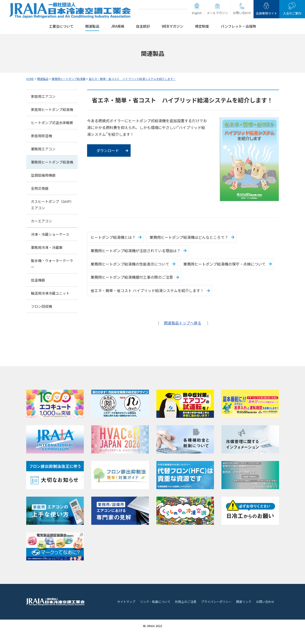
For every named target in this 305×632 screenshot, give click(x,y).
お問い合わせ (242, 13)
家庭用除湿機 (41, 135)
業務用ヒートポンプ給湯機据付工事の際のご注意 (132, 277)
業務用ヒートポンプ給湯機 (68, 79)
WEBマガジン (172, 26)
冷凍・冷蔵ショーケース (50, 234)
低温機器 (38, 280)
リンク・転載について (155, 601)
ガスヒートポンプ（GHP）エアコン (51, 204)
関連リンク (243, 601)
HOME (30, 79)
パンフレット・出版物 (238, 26)
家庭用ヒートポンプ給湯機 (52, 109)
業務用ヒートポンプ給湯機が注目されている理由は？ (135, 250)
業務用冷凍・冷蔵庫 (46, 247)
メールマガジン (217, 13)
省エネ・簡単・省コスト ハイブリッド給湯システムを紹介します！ (132, 79)
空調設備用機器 (43, 175)
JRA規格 (117, 26)
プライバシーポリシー (216, 601)
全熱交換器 (39, 188)
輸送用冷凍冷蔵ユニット (50, 293)
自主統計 (143, 26)
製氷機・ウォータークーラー (52, 263)
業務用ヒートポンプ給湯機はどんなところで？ (189, 237)
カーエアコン (41, 220)
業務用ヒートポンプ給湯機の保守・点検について (224, 264)
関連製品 (92, 26)
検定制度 (202, 26)
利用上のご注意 (185, 601)
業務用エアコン (43, 148)
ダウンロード (107, 150)
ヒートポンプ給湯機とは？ (113, 237)
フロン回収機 (41, 306)
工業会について (61, 26)
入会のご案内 (292, 13)
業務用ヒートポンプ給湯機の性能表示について (130, 264)
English (197, 13)
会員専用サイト (266, 13)
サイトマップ (126, 601)
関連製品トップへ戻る (182, 323)
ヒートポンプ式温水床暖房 (52, 122)
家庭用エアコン (43, 96)
